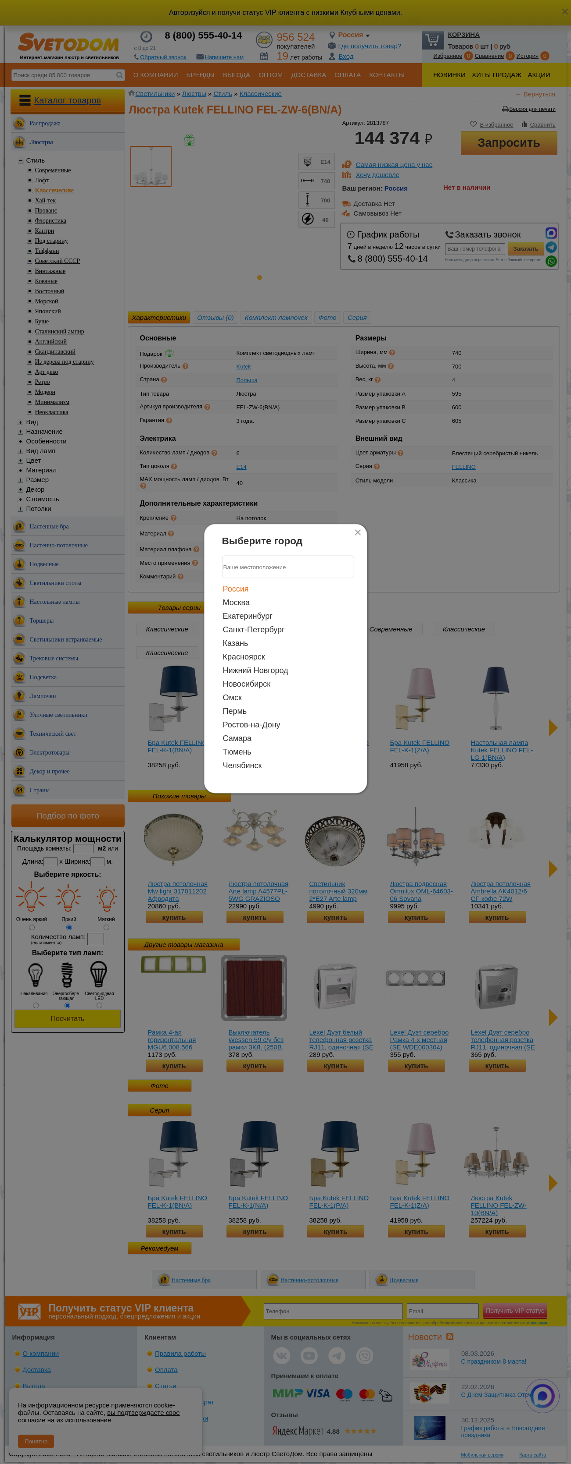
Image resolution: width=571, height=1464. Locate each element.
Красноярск (244, 656)
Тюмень (237, 752)
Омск (232, 697)
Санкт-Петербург (254, 629)
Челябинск (242, 765)
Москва (236, 602)
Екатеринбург (248, 616)
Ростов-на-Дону (251, 724)
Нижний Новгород (255, 670)
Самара (237, 738)
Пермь (235, 711)
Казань (235, 643)
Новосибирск (247, 684)
